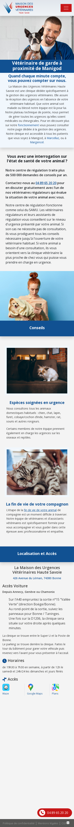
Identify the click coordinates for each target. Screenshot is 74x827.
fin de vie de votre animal (40, 510)
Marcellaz (53, 138)
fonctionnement (28, 125)
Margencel (37, 142)
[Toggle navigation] (66, 8)
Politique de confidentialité (19, 823)
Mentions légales (48, 823)
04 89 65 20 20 (57, 813)
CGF (64, 823)
